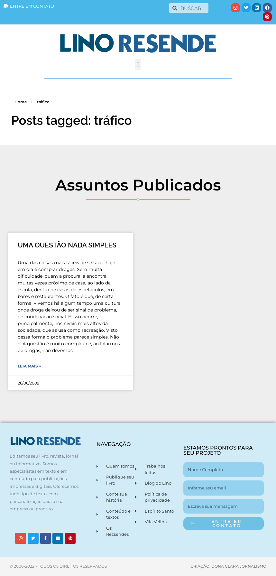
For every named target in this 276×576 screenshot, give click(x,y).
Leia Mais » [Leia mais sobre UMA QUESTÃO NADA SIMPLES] (29, 366)
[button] (138, 64)
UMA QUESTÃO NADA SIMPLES (67, 245)
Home (20, 101)
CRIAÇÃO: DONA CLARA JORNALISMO (228, 566)
